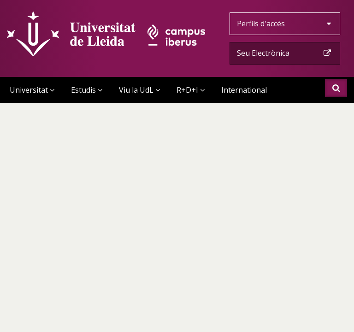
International (244, 90)
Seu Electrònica (285, 53)
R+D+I (191, 90)
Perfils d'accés (285, 23)
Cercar (336, 88)
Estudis (86, 90)
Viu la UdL (139, 90)
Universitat (32, 90)
